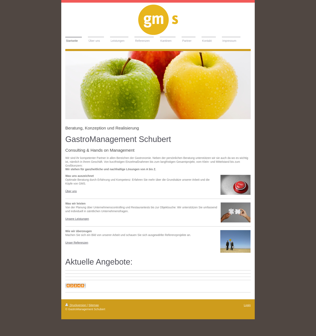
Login (247, 305)
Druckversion (76, 305)
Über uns (71, 191)
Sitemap (93, 305)
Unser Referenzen (76, 242)
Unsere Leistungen (77, 218)
